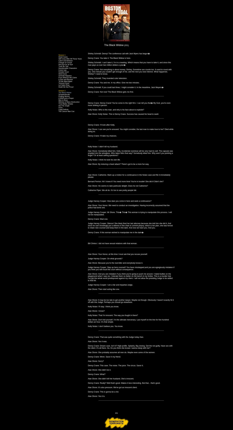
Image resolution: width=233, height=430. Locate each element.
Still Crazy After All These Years (70, 59)
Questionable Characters (67, 68)
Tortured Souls (63, 83)
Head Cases (63, 57)
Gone (60, 108)
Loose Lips (62, 70)
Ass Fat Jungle (63, 106)
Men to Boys (63, 100)
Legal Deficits (63, 109)
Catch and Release (65, 61)
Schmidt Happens (65, 76)
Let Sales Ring (63, 85)
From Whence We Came (67, 77)
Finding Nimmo (64, 96)
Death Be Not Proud (65, 87)
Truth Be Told (63, 66)
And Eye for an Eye (65, 64)
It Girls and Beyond (65, 79)
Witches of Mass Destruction (69, 102)
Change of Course (65, 62)
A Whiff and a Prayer (66, 98)
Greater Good (63, 72)
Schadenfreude (64, 94)
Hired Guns (62, 74)
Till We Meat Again (65, 81)
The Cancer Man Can (66, 111)
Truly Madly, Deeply (65, 104)
